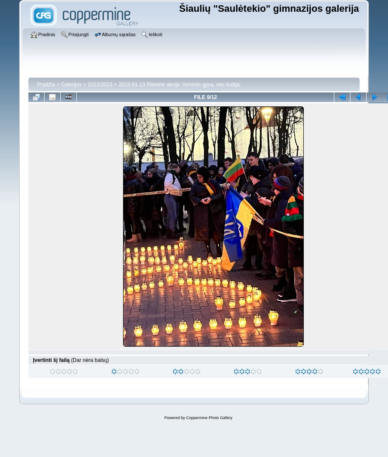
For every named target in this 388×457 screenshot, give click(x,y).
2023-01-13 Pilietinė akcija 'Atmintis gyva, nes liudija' (179, 85)
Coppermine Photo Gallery (209, 418)
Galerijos (71, 85)
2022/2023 (100, 85)
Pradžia (46, 85)
